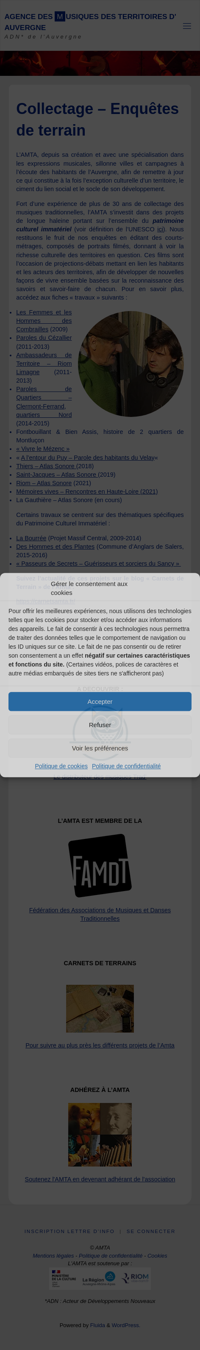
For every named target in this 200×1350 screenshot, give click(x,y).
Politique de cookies (61, 766)
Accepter (99, 701)
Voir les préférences (100, 748)
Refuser (100, 724)
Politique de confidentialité (126, 766)
